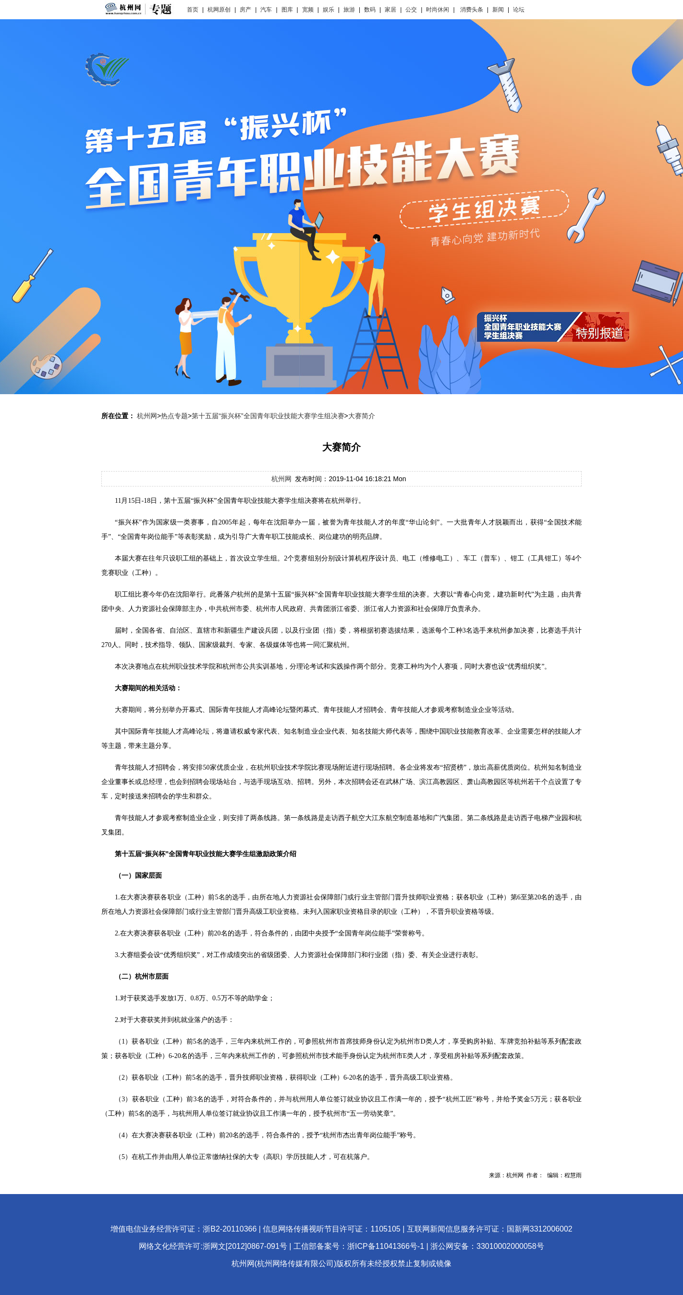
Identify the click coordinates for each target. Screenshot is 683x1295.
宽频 (308, 9)
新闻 (498, 9)
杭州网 (147, 416)
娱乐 (328, 9)
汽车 (266, 9)
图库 (287, 9)
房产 (245, 9)
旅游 (349, 9)
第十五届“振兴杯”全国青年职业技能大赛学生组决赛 (268, 416)
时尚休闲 (437, 9)
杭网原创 (219, 9)
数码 (370, 9)
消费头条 (471, 9)
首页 (192, 9)
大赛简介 (361, 416)
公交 (411, 9)
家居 (390, 9)
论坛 (518, 9)
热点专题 (174, 416)
